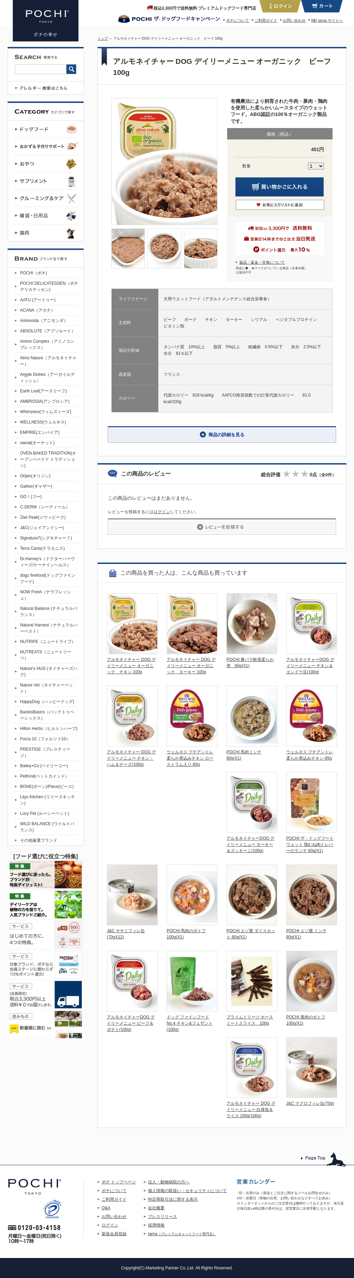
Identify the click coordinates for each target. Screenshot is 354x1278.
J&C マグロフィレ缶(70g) (310, 1103)
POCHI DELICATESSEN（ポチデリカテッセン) (49, 286)
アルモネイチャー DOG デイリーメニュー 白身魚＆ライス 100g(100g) (251, 1109)
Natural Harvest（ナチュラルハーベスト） (49, 628)
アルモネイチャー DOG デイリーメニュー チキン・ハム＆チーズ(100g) (131, 758)
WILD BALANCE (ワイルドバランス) (47, 826)
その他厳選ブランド (38, 840)
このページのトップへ (323, 1159)
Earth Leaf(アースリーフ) (43, 391)
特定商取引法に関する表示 (173, 1199)
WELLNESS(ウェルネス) (43, 422)
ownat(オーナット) (37, 442)
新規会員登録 (114, 1233)
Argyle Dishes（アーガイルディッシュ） (47, 377)
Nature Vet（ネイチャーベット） (46, 688)
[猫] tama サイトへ (327, 20)
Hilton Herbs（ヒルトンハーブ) (48, 728)
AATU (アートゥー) (37, 299)
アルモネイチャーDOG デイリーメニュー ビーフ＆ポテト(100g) (131, 1023)
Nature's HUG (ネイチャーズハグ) (48, 671)
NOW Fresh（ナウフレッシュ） (45, 595)
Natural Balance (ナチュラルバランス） (48, 611)
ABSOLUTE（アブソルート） (47, 331)
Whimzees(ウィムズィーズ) (45, 411)
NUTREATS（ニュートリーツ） (45, 655)
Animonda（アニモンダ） (44, 320)
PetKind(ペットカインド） (44, 776)
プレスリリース (162, 1216)
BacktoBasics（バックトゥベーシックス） (47, 715)
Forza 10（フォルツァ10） (45, 738)
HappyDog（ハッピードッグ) (47, 701)
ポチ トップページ (119, 1182)
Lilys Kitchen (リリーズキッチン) (47, 800)
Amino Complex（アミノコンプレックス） (47, 344)
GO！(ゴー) (31, 496)
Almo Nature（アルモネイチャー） (48, 361)
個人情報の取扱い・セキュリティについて (187, 1190)
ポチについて (237, 20)
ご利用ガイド (265, 20)
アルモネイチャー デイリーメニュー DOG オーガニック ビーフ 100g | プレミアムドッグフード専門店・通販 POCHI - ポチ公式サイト (45, 20)
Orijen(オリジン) (35, 476)
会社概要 (156, 1208)
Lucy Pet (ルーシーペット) (44, 813)
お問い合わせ (294, 20)
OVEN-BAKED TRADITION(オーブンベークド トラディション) (48, 459)
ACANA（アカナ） (37, 310)
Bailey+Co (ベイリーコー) (44, 765)
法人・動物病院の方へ (168, 1182)
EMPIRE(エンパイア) (39, 432)
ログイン (161, 511)
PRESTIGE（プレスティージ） (45, 752)
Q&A (106, 1208)
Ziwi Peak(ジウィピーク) (43, 517)
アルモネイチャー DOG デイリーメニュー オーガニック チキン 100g (131, 665)
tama (182, 1233)
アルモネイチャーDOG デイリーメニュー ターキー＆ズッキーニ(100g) (250, 844)
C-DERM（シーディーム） (45, 507)
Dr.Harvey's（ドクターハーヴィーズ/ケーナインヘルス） (47, 561)
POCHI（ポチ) (33, 273)
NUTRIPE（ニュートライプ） (48, 641)
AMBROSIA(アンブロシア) (44, 401)
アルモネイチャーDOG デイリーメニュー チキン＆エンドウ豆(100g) (310, 665)
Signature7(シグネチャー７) (46, 538)
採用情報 (156, 1225)
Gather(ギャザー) (36, 486)
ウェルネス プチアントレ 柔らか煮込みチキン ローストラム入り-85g (190, 758)
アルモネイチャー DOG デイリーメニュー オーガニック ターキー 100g (191, 665)
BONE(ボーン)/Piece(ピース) (47, 786)
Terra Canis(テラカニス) (42, 548)
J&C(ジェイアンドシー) (42, 527)
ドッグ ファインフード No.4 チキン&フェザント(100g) (190, 1023)
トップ (102, 38)
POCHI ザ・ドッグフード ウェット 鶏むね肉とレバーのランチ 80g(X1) (310, 844)
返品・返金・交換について (262, 262)
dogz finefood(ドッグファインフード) (47, 578)
